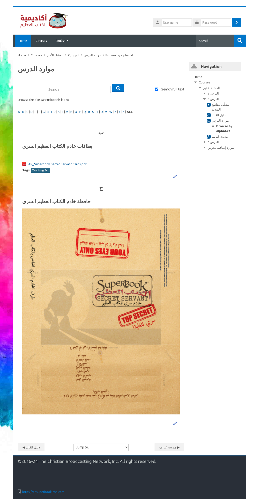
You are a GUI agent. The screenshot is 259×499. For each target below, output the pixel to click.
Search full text (172, 89)
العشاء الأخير (211, 87)
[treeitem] (215, 112)
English (62, 40)
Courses (41, 40)
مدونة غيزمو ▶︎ (169, 447)
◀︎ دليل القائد (31, 447)
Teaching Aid (40, 170)
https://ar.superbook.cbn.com (43, 491)
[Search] (79, 89)
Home (22, 40)
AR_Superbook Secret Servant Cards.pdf (57, 163)
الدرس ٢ (73, 55)
